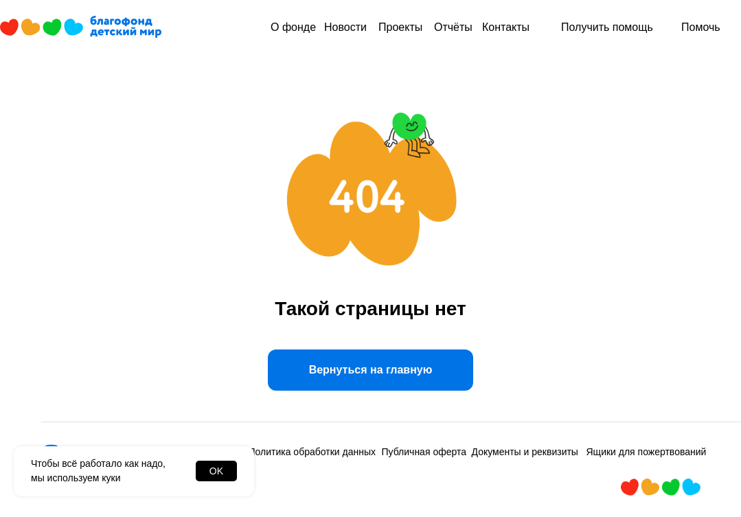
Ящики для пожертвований (646, 451)
